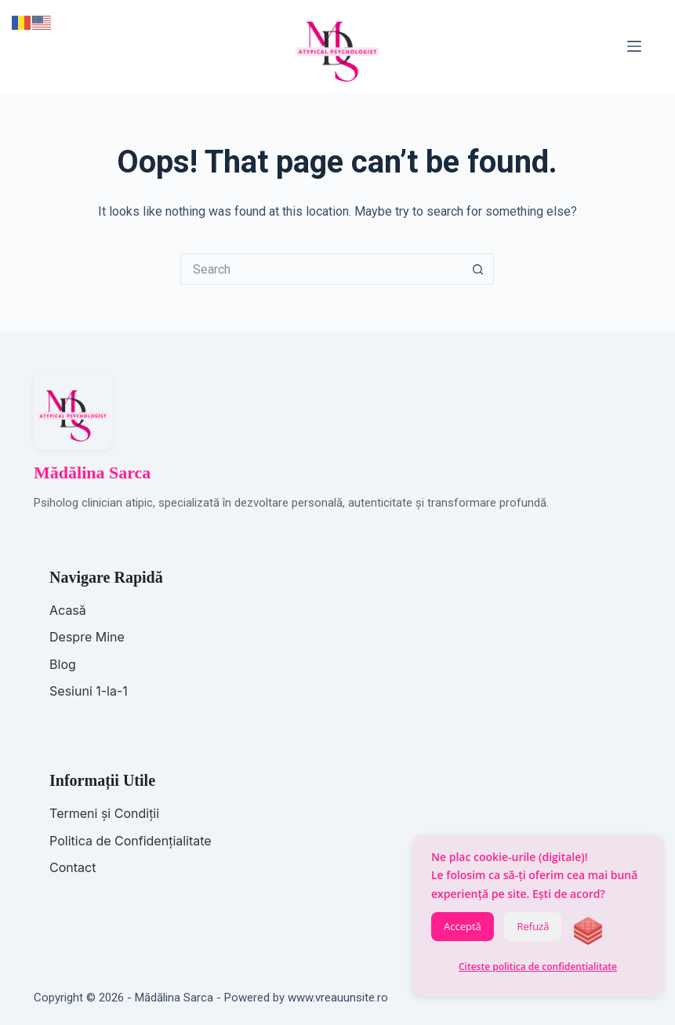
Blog (62, 664)
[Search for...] (321, 269)
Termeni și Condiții (104, 813)
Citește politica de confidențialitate (538, 966)
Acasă (67, 610)
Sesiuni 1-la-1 (88, 691)
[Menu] (634, 46)
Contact (72, 867)
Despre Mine (87, 637)
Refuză (533, 926)
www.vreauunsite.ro (338, 997)
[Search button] (478, 269)
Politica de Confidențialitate (130, 841)
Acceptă (462, 926)
